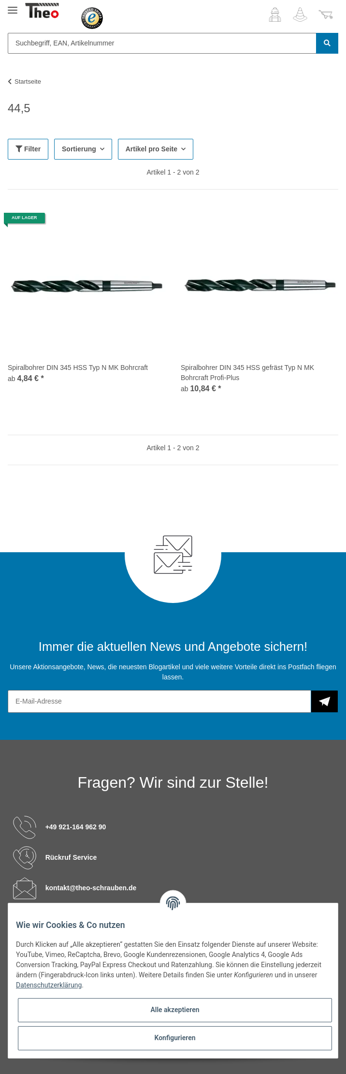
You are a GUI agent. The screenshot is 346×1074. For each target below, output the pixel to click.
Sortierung (79, 149)
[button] (275, 14)
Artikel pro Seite (151, 149)
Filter (28, 149)
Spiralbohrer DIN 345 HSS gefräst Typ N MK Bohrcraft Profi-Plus (247, 373)
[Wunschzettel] (300, 14)
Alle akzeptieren (174, 1010)
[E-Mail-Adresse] (159, 701)
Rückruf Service (71, 857)
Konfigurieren (174, 1038)
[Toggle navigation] (12, 6)
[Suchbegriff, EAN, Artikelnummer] (162, 43)
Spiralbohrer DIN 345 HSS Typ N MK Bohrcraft (78, 367)
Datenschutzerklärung (49, 985)
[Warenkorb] (325, 14)
